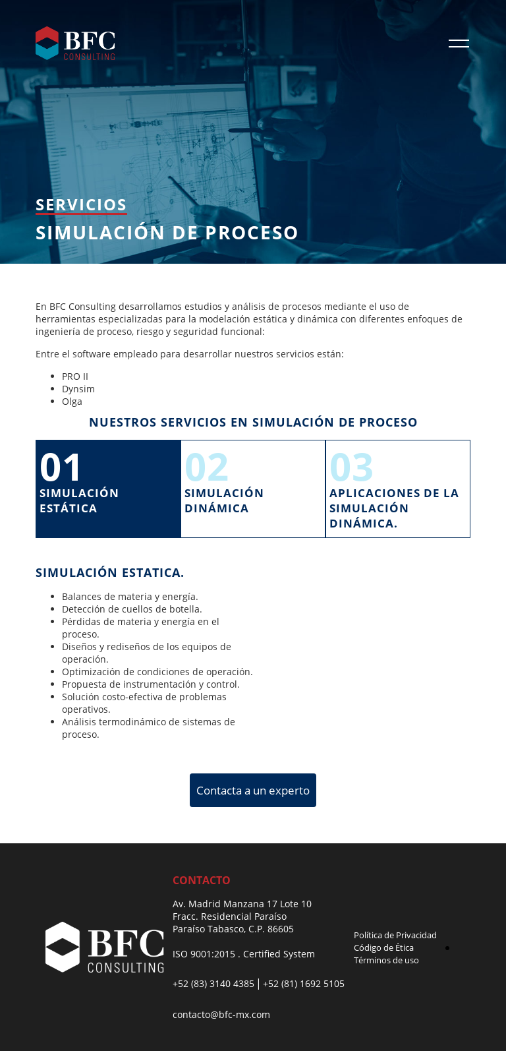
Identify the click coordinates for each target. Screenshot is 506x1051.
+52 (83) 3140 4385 (213, 983)
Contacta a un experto (253, 790)
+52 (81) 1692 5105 (304, 983)
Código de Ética (384, 947)
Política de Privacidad (395, 935)
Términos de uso (386, 960)
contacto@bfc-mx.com (221, 1014)
